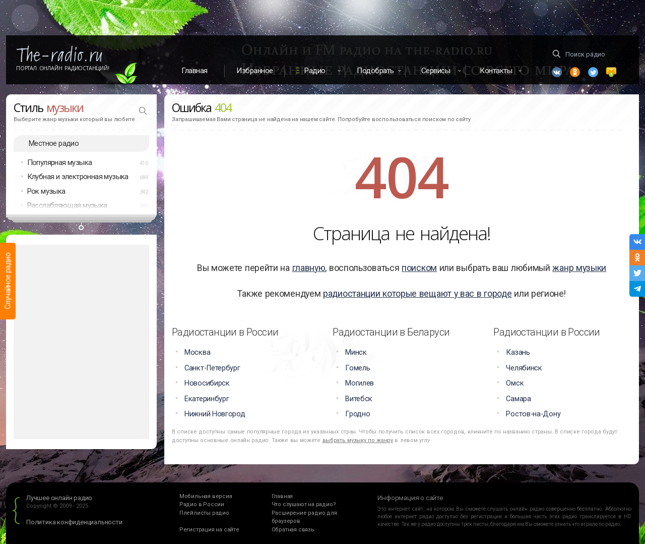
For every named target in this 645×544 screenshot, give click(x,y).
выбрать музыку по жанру (357, 440)
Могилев (359, 383)
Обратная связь (293, 529)
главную (309, 268)
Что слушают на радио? (304, 504)
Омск (515, 383)
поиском (419, 268)
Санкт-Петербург (212, 368)
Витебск (358, 399)
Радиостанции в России (225, 332)
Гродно (357, 414)
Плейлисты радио (204, 513)
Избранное (254, 70)
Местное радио (54, 143)
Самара (518, 399)
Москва (197, 352)
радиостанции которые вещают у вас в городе (417, 294)
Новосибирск (207, 383)
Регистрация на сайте (209, 529)
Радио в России (201, 504)
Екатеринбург (206, 399)
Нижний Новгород (214, 414)
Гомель (357, 368)
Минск (356, 352)
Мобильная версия (205, 496)
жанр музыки (579, 268)
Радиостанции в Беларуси (391, 332)
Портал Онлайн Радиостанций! (62, 68)
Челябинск (524, 368)
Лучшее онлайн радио (59, 498)
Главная (194, 70)
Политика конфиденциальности (74, 522)
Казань (518, 352)
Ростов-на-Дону (533, 414)
